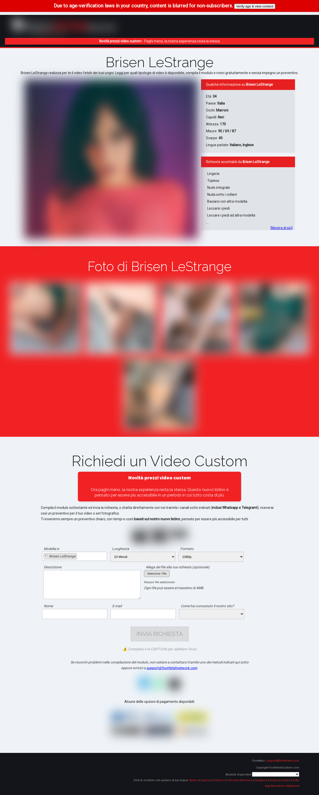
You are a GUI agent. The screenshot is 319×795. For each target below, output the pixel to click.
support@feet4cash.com (282, 760)
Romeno (247, 780)
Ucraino (285, 780)
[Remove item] (46, 555)
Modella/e (51, 549)
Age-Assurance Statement (282, 786)
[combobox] (74, 556)
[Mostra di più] (282, 228)
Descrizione (52, 567)
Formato (187, 549)
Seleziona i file (156, 573)
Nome (48, 606)
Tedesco (219, 780)
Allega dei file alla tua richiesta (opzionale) (177, 567)
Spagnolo (261, 780)
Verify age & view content (254, 6)
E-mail (117, 606)
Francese (233, 780)
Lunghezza (120, 549)
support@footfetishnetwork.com (171, 668)
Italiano (194, 780)
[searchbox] (79, 557)
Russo (274, 780)
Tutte (296, 780)
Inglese (206, 780)
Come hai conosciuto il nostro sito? (207, 606)
